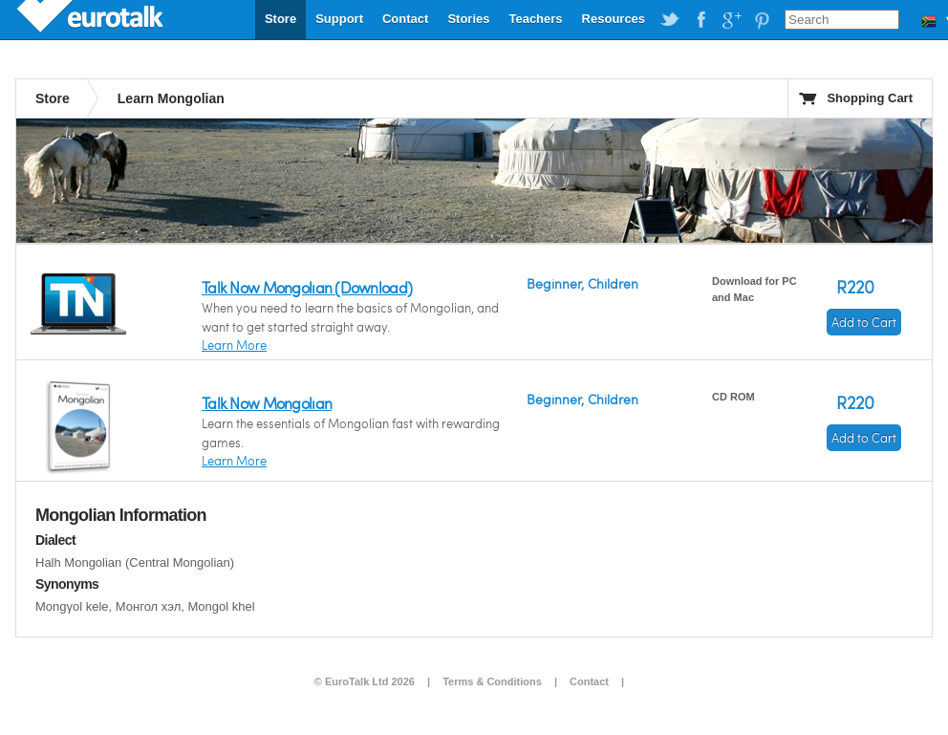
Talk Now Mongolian (267, 403)
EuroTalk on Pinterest (761, 20)
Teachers (535, 18)
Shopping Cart (870, 98)
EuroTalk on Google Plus (731, 20)
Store (280, 18)
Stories (468, 18)
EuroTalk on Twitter (670, 20)
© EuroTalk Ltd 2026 (364, 681)
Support (339, 18)
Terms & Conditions (492, 681)
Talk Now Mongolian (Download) (307, 287)
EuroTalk (91, 19)
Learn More (234, 345)
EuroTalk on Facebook (700, 20)
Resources (613, 18)
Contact (405, 18)
